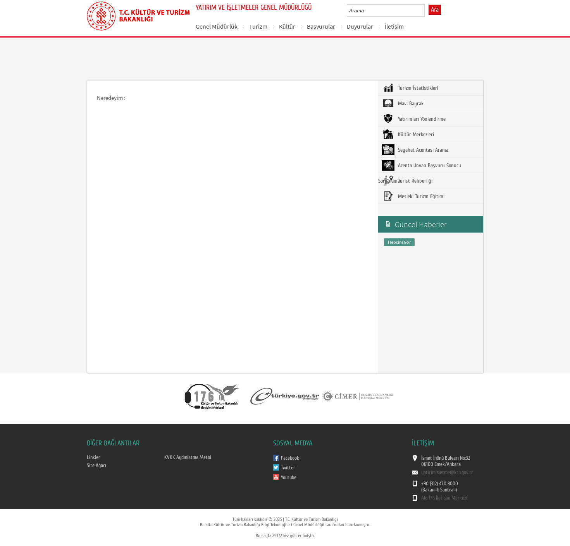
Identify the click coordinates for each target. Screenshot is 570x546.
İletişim (394, 26)
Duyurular (360, 26)
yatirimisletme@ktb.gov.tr (447, 472)
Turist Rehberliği (407, 180)
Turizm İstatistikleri (410, 87)
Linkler (93, 457)
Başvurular (321, 26)
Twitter (288, 468)
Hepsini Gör (399, 242)
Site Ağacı (96, 465)
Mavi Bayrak (403, 103)
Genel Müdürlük (217, 26)
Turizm (258, 26)
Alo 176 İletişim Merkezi (444, 498)
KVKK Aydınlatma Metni (187, 457)
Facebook (290, 458)
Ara (435, 9)
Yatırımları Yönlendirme (414, 118)
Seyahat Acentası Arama (415, 149)
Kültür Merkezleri (408, 134)
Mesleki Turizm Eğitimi (413, 196)
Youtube (288, 477)
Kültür (287, 26)
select (426, 10)
